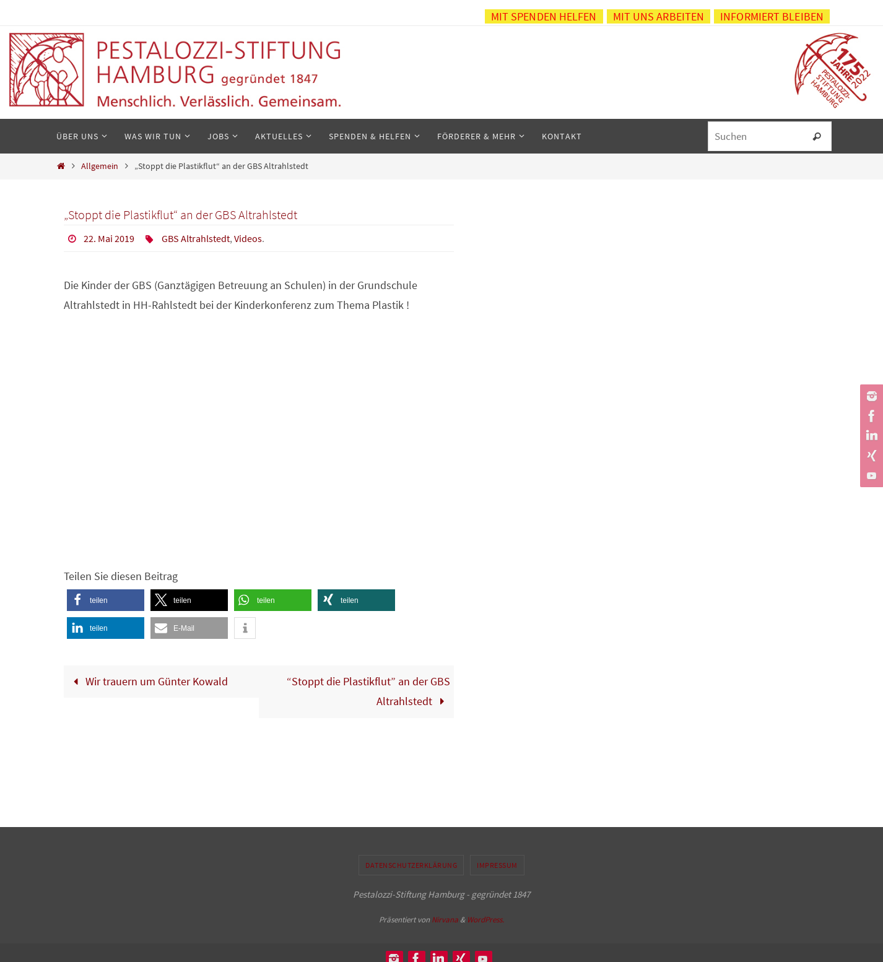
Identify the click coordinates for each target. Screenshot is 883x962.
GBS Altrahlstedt (196, 238)
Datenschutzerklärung (411, 865)
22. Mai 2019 (109, 238)
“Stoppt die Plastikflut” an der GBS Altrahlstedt (368, 691)
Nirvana (445, 919)
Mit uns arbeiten (659, 16)
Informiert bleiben (772, 16)
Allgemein (99, 165)
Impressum (497, 865)
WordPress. (485, 919)
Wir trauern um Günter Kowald (147, 681)
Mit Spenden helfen (544, 16)
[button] (105, 600)
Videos (248, 238)
